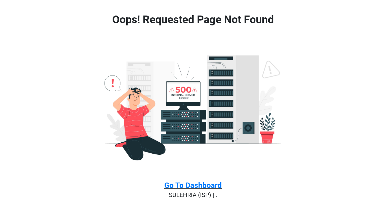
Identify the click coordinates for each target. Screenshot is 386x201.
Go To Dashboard (193, 185)
